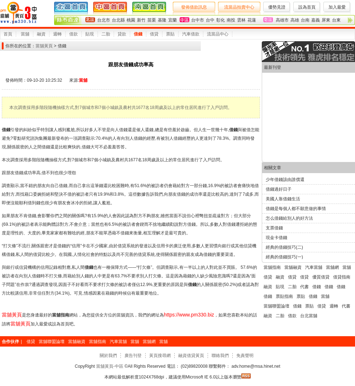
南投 (231, 20)
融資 (41, 34)
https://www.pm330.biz (189, 315)
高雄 (294, 20)
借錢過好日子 (279, 189)
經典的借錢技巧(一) (284, 256)
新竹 (141, 20)
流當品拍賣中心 (239, 7)
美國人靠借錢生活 (283, 198)
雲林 (241, 20)
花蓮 (251, 20)
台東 (336, 20)
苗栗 (151, 20)
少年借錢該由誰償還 (285, 179)
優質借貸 (321, 277)
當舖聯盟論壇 (276, 306)
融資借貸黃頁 (191, 355)
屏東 (326, 20)
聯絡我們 (220, 355)
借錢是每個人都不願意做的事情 (296, 208)
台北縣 (118, 20)
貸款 (122, 34)
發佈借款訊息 (194, 7)
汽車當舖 (313, 267)
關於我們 (108, 355)
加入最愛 (337, 7)
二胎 (105, 34)
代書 (304, 286)
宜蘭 (172, 20)
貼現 (89, 34)
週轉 (57, 34)
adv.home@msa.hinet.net (255, 366)
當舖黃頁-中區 (110, 366)
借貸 (154, 34)
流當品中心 (217, 34)
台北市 (103, 20)
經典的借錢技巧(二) (284, 247)
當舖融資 (293, 267)
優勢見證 (276, 7)
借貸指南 (341, 277)
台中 (210, 20)
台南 (305, 20)
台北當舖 (308, 315)
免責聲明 (245, 355)
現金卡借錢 (276, 237)
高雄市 (282, 20)
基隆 (162, 20)
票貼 (170, 34)
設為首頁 (307, 7)
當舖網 (332, 267)
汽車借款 (190, 34)
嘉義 (315, 20)
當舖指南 (272, 267)
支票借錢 (274, 227)
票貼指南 (284, 296)
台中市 (197, 20)
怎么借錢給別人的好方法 (289, 218)
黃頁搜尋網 (160, 355)
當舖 (25, 34)
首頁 (8, 34)
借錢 (138, 34)
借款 (73, 34)
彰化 (220, 20)
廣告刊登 (133, 355)
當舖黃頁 (44, 45)
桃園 (131, 20)
